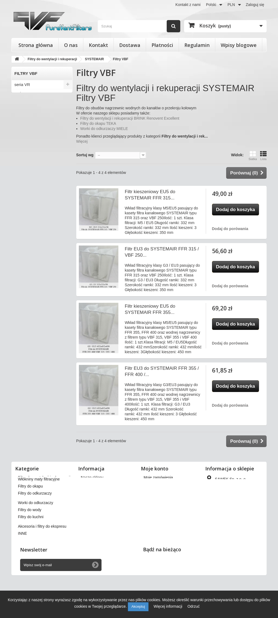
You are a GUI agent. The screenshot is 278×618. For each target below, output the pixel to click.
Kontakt (98, 45)
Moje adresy (154, 498)
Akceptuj (138, 606)
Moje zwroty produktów (163, 484)
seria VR (22, 84)
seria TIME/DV (27, 156)
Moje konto (154, 468)
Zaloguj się (255, 4)
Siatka (252, 156)
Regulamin (197, 45)
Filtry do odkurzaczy (35, 520)
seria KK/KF (25, 183)
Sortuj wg (85, 155)
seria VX (22, 102)
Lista (263, 156)
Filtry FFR (23, 192)
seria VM (22, 93)
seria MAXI (24, 174)
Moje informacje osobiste (165, 506)
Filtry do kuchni (30, 543)
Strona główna (35, 45)
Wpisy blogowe (239, 45)
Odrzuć (193, 606)
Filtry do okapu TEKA (98, 123)
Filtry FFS (23, 210)
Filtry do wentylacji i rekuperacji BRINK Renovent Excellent (129, 118)
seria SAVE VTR (29, 129)
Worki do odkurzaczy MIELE (104, 128)
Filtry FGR (23, 218)
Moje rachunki (155, 491)
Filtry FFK (23, 201)
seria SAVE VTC (29, 111)
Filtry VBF (23, 227)
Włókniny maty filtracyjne (39, 506)
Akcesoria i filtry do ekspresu (42, 553)
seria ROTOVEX (29, 165)
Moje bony (152, 513)
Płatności (162, 45)
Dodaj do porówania (230, 229)
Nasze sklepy (92, 477)
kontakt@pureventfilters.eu (229, 540)
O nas (71, 45)
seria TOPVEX (27, 138)
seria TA (21, 147)
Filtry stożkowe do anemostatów (45, 484)
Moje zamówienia (158, 477)
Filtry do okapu (30, 513)
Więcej (82, 141)
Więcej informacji (169, 606)
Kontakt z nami (188, 4)
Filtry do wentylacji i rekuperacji (44, 477)
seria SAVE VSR (29, 120)
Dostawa (129, 45)
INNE (22, 560)
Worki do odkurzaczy (35, 529)
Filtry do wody (29, 536)
